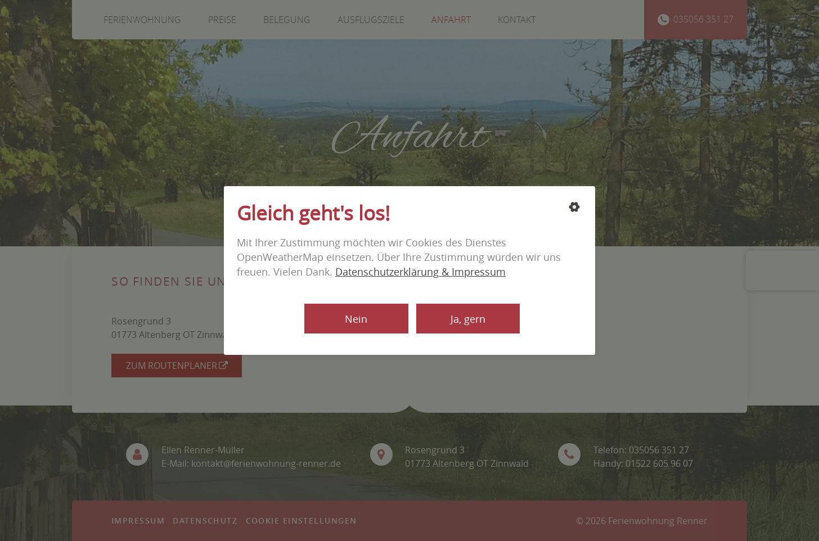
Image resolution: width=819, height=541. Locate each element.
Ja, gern (468, 319)
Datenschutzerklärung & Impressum (420, 271)
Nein (356, 319)
